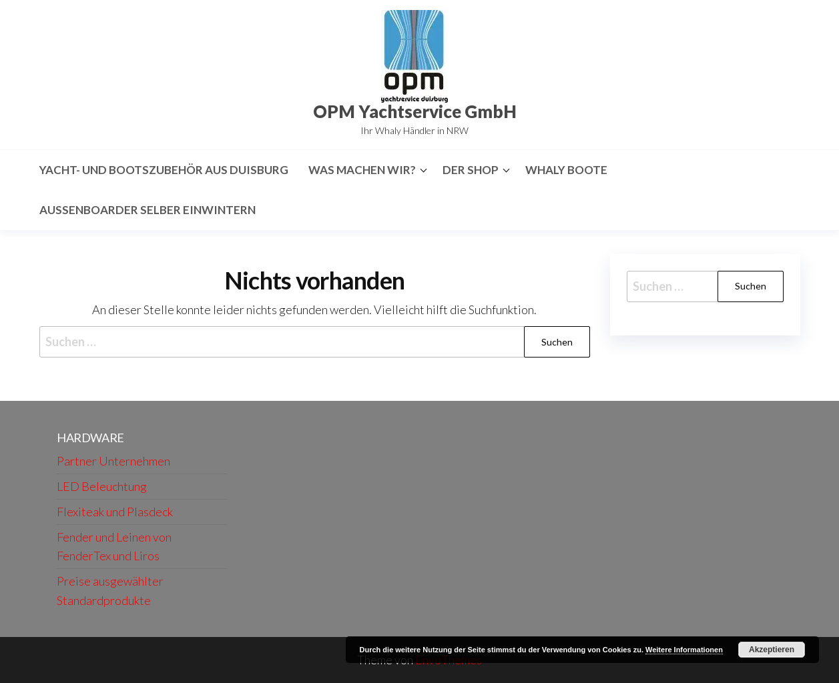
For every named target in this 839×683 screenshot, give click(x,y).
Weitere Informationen (684, 650)
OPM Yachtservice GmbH (415, 111)
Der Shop (471, 170)
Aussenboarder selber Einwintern (147, 210)
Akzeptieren (771, 649)
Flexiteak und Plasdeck (115, 511)
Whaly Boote (566, 170)
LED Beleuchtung (102, 486)
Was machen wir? (362, 170)
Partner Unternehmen (113, 461)
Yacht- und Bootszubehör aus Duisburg (163, 170)
